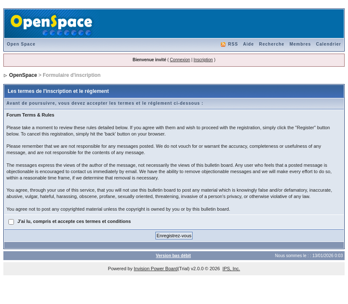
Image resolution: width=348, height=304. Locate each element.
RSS (233, 44)
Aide (248, 44)
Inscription (203, 59)
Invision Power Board (156, 268)
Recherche (271, 44)
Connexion (180, 59)
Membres (300, 44)
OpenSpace (23, 75)
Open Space (21, 44)
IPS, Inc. (231, 268)
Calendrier (328, 44)
